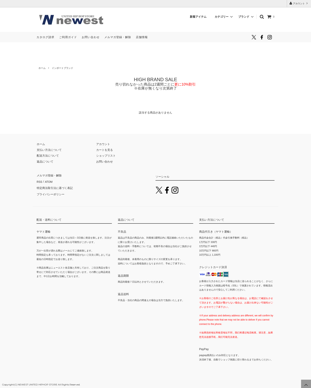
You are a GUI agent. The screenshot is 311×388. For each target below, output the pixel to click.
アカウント (299, 3)
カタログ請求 (45, 37)
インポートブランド (62, 68)
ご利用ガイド (68, 37)
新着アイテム (199, 16)
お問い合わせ (91, 37)
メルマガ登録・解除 (117, 37)
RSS (39, 181)
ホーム (42, 68)
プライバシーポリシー (50, 192)
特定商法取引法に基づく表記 (54, 186)
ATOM (48, 181)
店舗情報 (142, 37)
